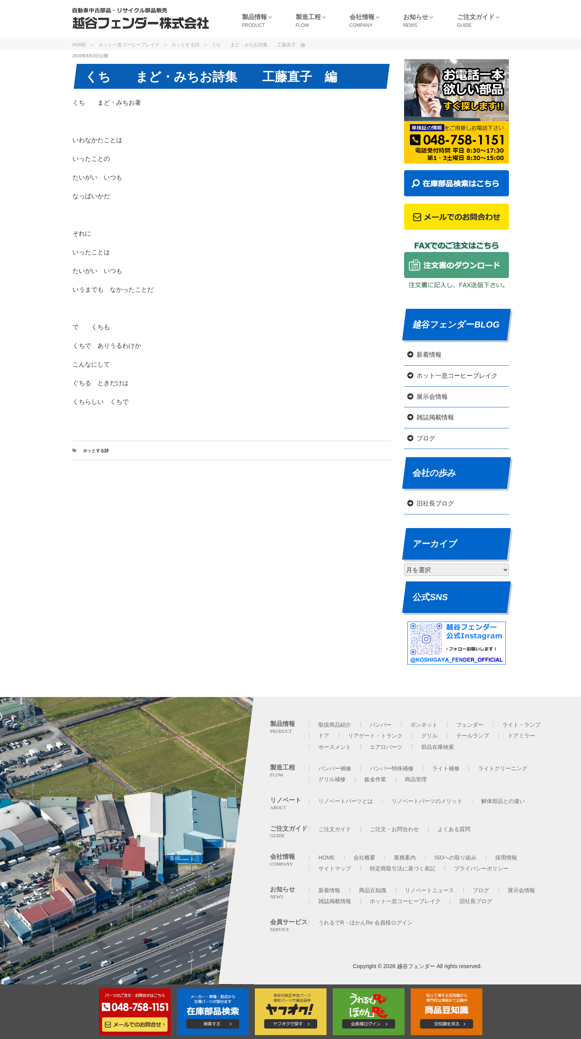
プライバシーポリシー (481, 868)
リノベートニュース (429, 890)
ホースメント (334, 747)
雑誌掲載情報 (435, 417)
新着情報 (429, 354)
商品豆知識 (372, 890)
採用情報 (506, 857)
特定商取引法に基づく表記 (402, 868)
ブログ (426, 438)
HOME (79, 45)
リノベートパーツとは (345, 801)
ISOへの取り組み (455, 857)
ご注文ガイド (334, 829)
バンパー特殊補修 (391, 768)
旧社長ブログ (435, 503)
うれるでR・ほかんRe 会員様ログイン (365, 922)
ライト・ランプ (521, 725)
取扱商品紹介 (334, 725)
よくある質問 (454, 829)
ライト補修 (445, 768)
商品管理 (416, 779)
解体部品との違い (503, 801)
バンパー (381, 725)
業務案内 (405, 857)
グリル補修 (332, 779)
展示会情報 (432, 396)
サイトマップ (334, 868)
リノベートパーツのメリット (427, 801)
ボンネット (424, 725)
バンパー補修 (334, 768)
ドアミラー (521, 736)
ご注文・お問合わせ (394, 829)
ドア (323, 736)
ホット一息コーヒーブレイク (129, 45)
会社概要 (364, 857)
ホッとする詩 (185, 45)
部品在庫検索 (437, 747)
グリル (429, 736)
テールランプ (472, 736)
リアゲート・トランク (375, 736)
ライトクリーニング (502, 768)
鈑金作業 (375, 779)
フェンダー (470, 725)
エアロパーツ (386, 747)
